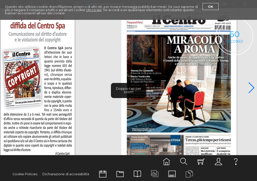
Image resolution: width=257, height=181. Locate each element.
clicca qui (93, 10)
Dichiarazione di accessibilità (65, 174)
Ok (210, 7)
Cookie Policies (25, 174)
